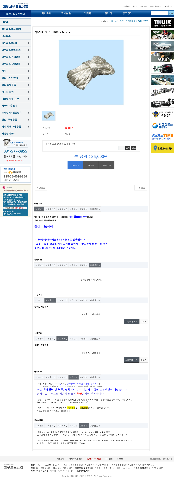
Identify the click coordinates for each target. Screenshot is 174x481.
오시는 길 (66, 13)
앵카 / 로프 (143, 21)
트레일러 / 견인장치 (12, 112)
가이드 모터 (8, 91)
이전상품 (41, 187)
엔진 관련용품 (9, 84)
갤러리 (108, 13)
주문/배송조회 (155, 6)
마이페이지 (167, 6)
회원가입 (126, 6)
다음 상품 (141, 187)
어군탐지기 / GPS (10, 98)
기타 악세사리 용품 (11, 126)
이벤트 (5, 22)
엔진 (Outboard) (10, 77)
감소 (134, 147)
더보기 (144, 321)
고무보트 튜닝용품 (11, 57)
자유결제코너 (8, 133)
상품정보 (39, 209)
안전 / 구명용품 (9, 119)
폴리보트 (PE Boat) (11, 29)
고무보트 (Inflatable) (12, 50)
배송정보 (73, 209)
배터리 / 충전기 (9, 105)
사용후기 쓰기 (131, 321)
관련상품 (95, 209)
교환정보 (84, 209)
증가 (128, 147)
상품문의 (62, 209)
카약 (4, 71)
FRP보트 (6, 36)
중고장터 (127, 13)
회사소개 (46, 13)
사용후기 (50, 209)
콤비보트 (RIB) (9, 43)
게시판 (88, 13)
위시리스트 (106, 165)
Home (109, 21)
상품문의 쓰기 (131, 360)
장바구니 (143, 6)
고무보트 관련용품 (11, 64)
